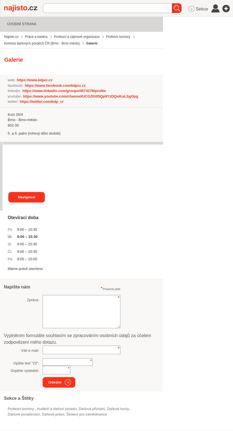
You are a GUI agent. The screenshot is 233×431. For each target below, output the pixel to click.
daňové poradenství (24, 414)
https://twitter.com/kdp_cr (41, 101)
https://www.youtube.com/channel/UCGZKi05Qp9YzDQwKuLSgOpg (80, 96)
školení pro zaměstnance (86, 414)
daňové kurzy (118, 409)
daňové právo (53, 414)
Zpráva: (33, 300)
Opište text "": (26, 363)
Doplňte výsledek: (25, 371)
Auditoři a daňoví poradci (57, 409)
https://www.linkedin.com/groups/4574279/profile (64, 91)
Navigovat (26, 197)
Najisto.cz (23, 8)
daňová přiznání (92, 409)
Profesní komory (21, 409)
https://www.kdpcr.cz (34, 80)
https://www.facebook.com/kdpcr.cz (55, 85)
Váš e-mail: (30, 350)
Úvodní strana (21, 24)
